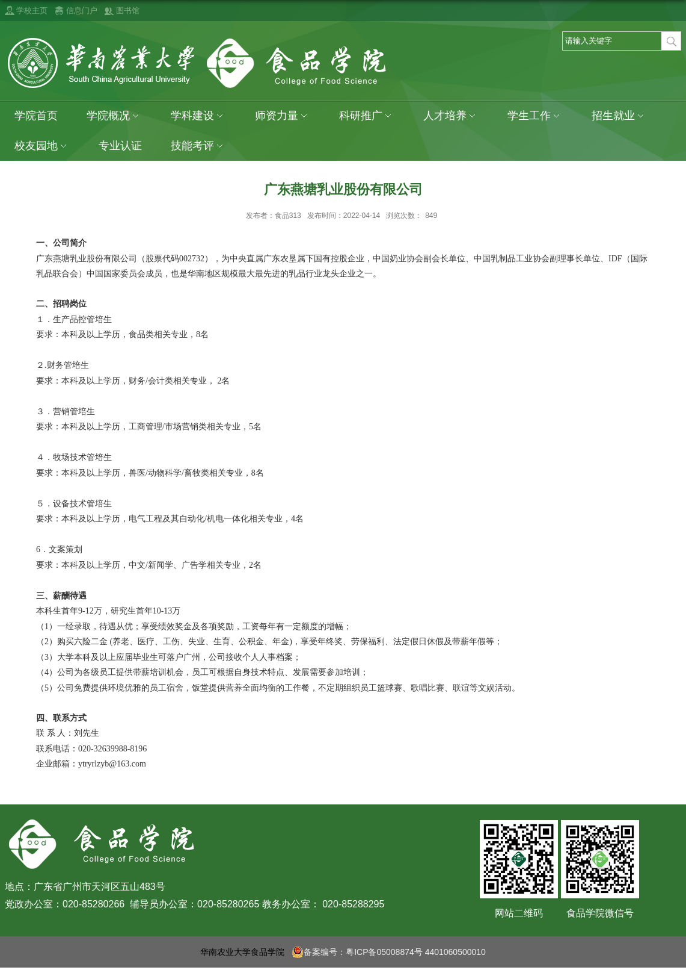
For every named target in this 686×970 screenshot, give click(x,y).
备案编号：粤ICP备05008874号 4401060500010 (389, 952)
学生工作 (535, 116)
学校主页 (31, 10)
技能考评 (198, 146)
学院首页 (36, 116)
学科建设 (198, 116)
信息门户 (81, 10)
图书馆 (127, 10)
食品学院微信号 (600, 913)
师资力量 (282, 116)
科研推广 (366, 116)
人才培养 (451, 116)
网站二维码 (519, 913)
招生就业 (619, 116)
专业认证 (120, 146)
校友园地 (42, 146)
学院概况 (114, 116)
